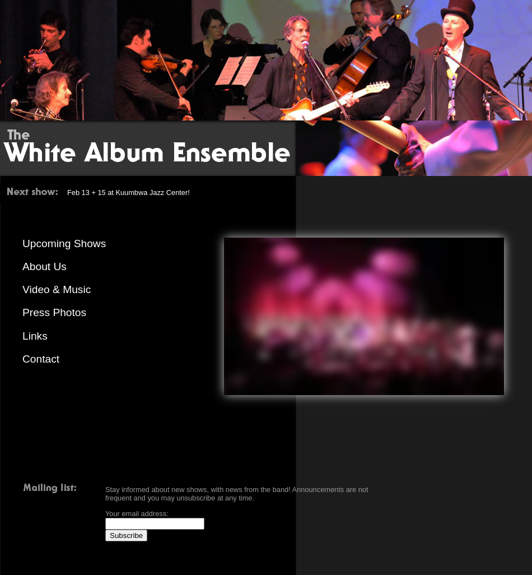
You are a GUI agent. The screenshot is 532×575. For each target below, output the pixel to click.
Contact (40, 359)
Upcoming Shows (64, 243)
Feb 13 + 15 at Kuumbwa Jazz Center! (128, 192)
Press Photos (54, 312)
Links (35, 336)
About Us (44, 266)
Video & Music (56, 289)
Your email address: (137, 513)
